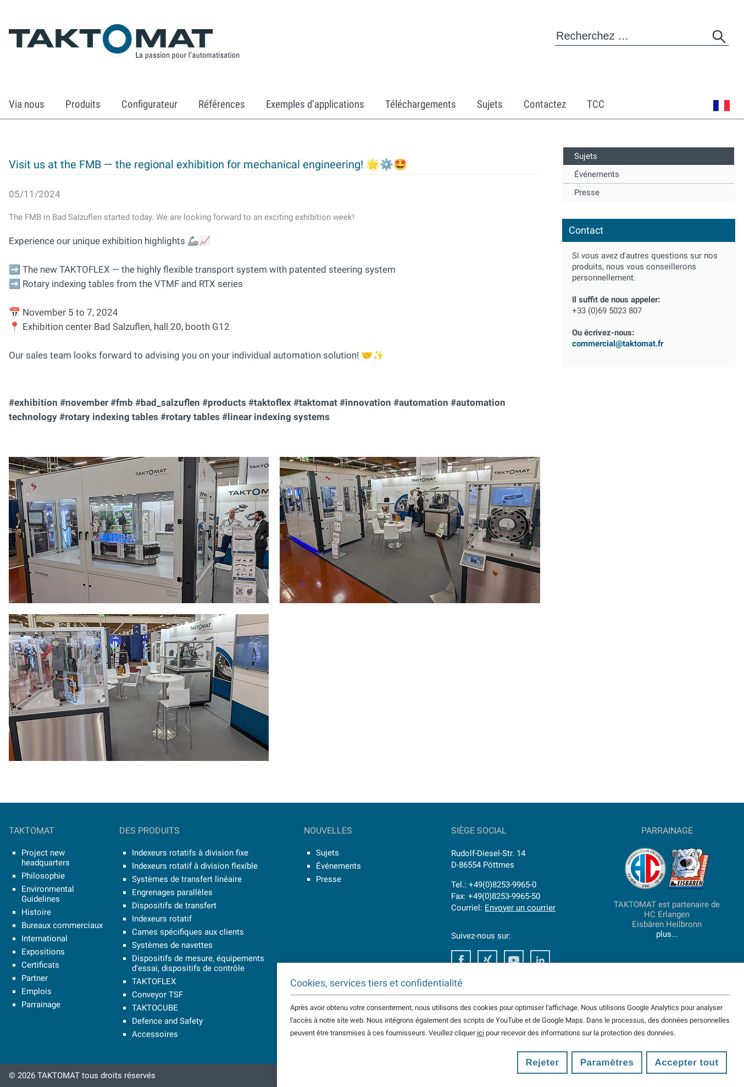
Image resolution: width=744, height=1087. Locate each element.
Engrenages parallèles (172, 892)
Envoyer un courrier (520, 908)
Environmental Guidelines (47, 894)
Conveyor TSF (157, 995)
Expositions (43, 952)
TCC (595, 104)
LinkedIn (540, 960)
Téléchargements (420, 104)
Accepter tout (687, 1062)
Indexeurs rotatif (162, 919)
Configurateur (149, 104)
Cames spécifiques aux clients (188, 932)
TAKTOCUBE (155, 1008)
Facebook (461, 960)
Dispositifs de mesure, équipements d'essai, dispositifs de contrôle (198, 963)
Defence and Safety (167, 1021)
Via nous (27, 104)
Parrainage (40, 1004)
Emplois (36, 991)
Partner (34, 978)
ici (480, 1033)
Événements (596, 174)
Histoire (36, 912)
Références (221, 104)
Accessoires (155, 1034)
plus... (667, 934)
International (44, 938)
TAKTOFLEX (154, 981)
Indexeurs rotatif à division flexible (195, 866)
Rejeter (542, 1062)
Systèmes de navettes (172, 945)
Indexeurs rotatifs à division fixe (190, 853)
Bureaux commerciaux (62, 925)
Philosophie (43, 876)
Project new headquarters (45, 858)
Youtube (514, 960)
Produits (83, 104)
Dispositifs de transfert (174, 906)
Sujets (490, 104)
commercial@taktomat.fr (617, 344)
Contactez (545, 104)
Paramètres (607, 1062)
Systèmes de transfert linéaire (187, 879)
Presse (586, 192)
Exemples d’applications (315, 104)
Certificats (40, 965)
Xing (487, 960)
